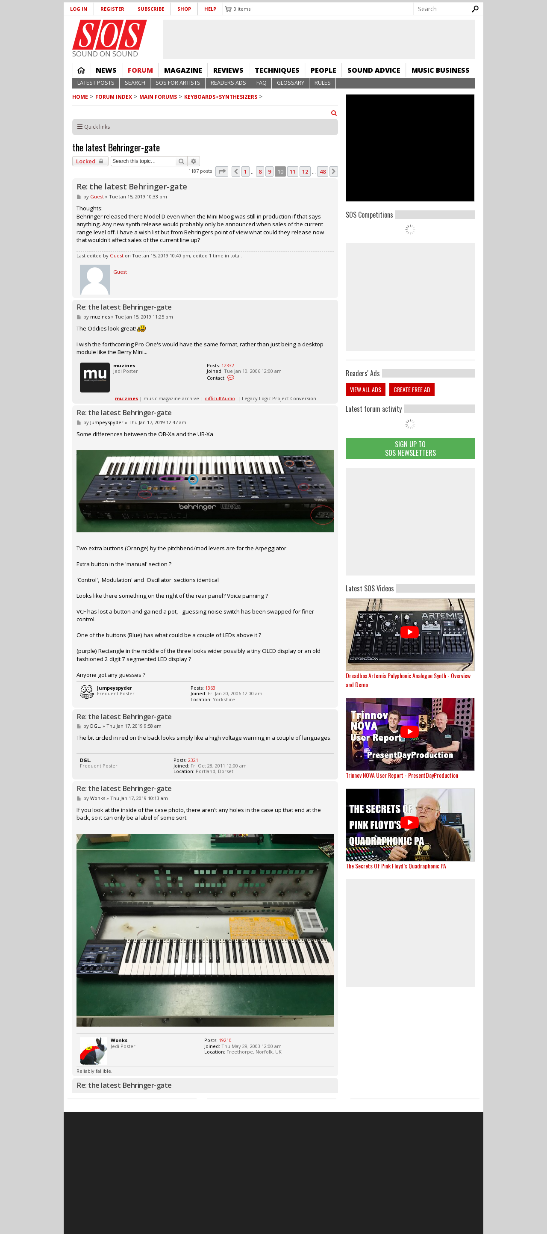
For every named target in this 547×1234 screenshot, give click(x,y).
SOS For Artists (178, 82)
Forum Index (113, 96)
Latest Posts (96, 82)
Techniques (277, 70)
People (323, 70)
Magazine (183, 70)
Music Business (441, 70)
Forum (140, 70)
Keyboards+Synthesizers (220, 96)
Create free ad (412, 389)
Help (210, 9)
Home (81, 70)
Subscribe (151, 9)
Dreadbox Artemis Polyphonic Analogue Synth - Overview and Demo (408, 680)
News (106, 70)
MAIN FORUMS (158, 96)
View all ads (365, 389)
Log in (78, 9)
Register (112, 9)
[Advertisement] (410, 521)
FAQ (261, 82)
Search (135, 82)
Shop (184, 9)
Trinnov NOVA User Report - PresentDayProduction (402, 775)
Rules (323, 82)
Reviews (228, 70)
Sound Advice (373, 70)
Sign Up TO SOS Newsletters (410, 448)
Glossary (290, 82)
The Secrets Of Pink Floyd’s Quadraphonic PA (396, 865)
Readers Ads (228, 82)
